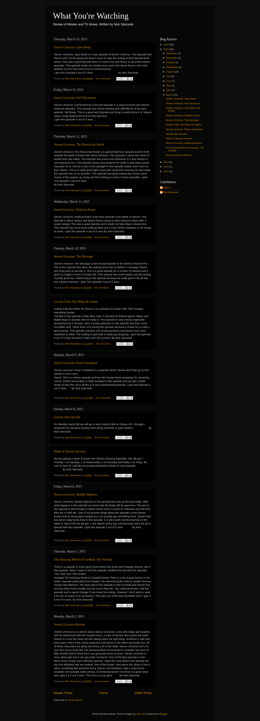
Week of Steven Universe (70, 451)
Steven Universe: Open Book (72, 47)
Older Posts (143, 693)
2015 (166, 49)
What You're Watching (91, 15)
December (172, 53)
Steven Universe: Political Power (75, 209)
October (170, 62)
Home (103, 693)
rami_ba (140, 714)
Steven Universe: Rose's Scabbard (75, 363)
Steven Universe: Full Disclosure (75, 97)
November (172, 58)
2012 (166, 171)
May (168, 85)
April (169, 90)
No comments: (104, 78)
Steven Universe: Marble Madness (75, 494)
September (172, 67)
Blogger (163, 714)
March (170, 95)
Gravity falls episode (67, 417)
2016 (166, 44)
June (169, 81)
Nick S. (167, 187)
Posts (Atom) (75, 700)
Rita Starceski (170, 192)
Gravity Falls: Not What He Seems (76, 301)
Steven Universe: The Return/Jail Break (79, 144)
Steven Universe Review (69, 624)
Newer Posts (63, 693)
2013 (166, 166)
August (170, 71)
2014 (166, 162)
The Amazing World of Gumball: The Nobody (83, 559)
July (168, 76)
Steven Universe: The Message (73, 256)
